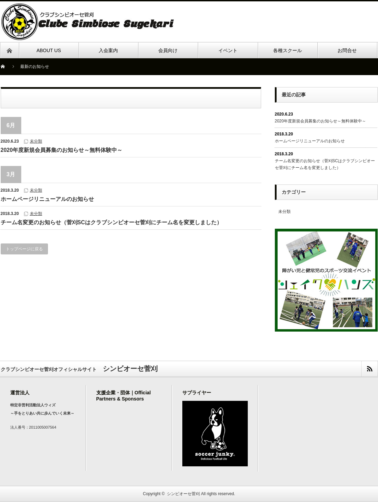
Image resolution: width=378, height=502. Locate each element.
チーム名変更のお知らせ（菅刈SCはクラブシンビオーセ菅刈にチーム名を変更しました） (111, 222)
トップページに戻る (24, 249)
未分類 (36, 141)
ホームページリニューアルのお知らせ (47, 199)
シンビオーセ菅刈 (183, 493)
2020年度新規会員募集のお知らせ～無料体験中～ (62, 150)
